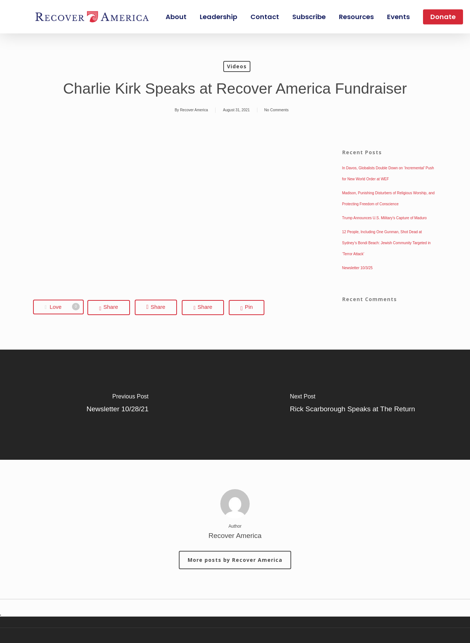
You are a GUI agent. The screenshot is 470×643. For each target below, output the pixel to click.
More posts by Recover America (235, 559)
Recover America (194, 110)
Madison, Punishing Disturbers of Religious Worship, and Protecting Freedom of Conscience (388, 198)
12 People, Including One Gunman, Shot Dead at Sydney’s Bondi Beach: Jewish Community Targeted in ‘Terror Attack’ (386, 243)
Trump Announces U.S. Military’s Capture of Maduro (384, 218)
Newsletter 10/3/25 (357, 268)
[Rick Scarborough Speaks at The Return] (352, 405)
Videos (237, 66)
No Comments (276, 110)
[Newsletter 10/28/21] (117, 405)
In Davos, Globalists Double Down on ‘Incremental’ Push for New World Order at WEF (388, 173)
